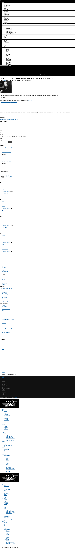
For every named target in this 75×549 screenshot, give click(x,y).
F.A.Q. (3, 395)
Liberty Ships (7, 176)
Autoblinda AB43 (4, 224)
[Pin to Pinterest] (6, 102)
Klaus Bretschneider (5, 241)
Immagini (5, 40)
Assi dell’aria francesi (9, 31)
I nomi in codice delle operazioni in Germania (8, 320)
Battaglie (3, 442)
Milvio (3, 350)
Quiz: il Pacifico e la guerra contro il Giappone (8, 329)
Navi (2, 10)
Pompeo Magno (4, 207)
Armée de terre (6, 429)
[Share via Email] (16, 102)
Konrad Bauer (4, 236)
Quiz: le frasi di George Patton (6, 337)
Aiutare (7, 53)
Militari (5, 25)
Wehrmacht (5, 17)
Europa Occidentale (7, 34)
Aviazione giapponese (7, 5)
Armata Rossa (6, 21)
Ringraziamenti (8, 54)
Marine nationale (6, 14)
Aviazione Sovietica (7, 416)
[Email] (8, 289)
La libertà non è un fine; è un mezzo (11, 180)
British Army (6, 20)
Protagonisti (3, 271)
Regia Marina (6, 420)
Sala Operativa (30, 100)
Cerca (1, 141)
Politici (5, 26)
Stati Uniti (3, 285)
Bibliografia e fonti (6, 57)
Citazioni (5, 45)
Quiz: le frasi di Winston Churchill (6, 162)
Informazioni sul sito (7, 456)
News (4, 46)
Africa (5, 36)
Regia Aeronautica (6, 4)
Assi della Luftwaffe (9, 28)
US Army (5, 22)
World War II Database (9, 177)
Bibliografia (7, 58)
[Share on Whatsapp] (13, 102)
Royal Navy (5, 13)
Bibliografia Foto (8, 64)
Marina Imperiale (6, 12)
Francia (3, 281)
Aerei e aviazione (4, 294)
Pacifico (5, 447)
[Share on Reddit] (11, 102)
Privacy (7, 51)
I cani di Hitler (4, 324)
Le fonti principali (4, 293)
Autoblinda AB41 (4, 228)
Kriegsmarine (6, 11)
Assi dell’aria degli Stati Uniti (10, 33)
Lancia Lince (3, 219)
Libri (4, 451)
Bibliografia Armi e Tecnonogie (10, 61)
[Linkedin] (6, 289)
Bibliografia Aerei (8, 59)
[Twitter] (10, 289)
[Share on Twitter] (4, 102)
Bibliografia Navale (8, 60)
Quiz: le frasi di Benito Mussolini (6, 153)
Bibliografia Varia (8, 62)
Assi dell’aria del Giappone (10, 438)
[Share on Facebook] (2, 102)
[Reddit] (12, 289)
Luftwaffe (5, 3)
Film (4, 43)
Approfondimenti (6, 42)
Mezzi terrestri (4, 16)
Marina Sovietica (6, 15)
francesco (3, 373)
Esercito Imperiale (6, 19)
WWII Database (4, 307)
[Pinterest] (4, 289)
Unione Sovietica (4, 284)
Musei (5, 41)
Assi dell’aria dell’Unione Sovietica (11, 32)
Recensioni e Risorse (5, 272)
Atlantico (5, 37)
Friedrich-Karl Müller (5, 250)
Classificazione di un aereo (6, 310)
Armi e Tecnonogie (4, 298)
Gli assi (3, 311)
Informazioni (4, 47)
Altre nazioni (6, 9)
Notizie (3, 273)
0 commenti (7, 188)
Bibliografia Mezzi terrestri (6, 388)
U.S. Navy (5, 424)
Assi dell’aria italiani (9, 29)
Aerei (2, 411)
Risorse (3, 39)
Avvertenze (7, 52)
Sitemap (7, 55)
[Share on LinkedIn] (9, 102)
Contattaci (3, 382)
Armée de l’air (6, 415)
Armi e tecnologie (4, 23)
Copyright (7, 50)
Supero (16, 398)
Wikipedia (3, 306)
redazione (4, 80)
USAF (5, 8)
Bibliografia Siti (8, 63)
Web (4, 44)
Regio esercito (6, 18)
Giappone (3, 280)
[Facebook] (1, 289)
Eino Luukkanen (4, 245)
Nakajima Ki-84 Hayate (5, 190)
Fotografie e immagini (5, 302)
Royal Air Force (6, 6)
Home (3, 2)
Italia (2, 279)
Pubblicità (7, 56)
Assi (4, 27)
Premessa (7, 48)
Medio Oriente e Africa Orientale (8, 38)
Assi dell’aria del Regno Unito (10, 30)
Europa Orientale (6, 35)
